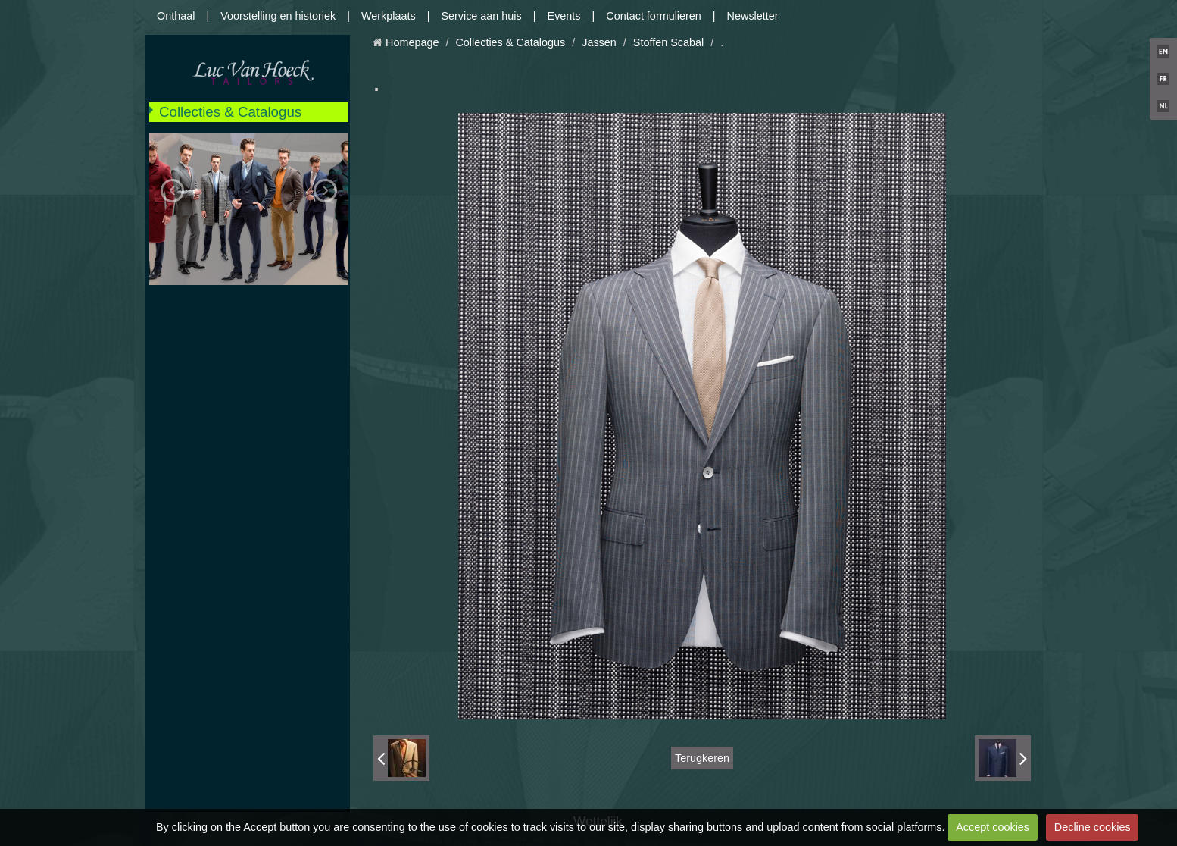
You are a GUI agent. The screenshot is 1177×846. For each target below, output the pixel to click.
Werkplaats (388, 16)
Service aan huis (481, 16)
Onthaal (176, 16)
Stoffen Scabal (668, 42)
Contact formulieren (653, 16)
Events (564, 16)
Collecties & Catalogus (230, 112)
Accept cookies (992, 827)
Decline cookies (1092, 827)
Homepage (412, 42)
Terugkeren (702, 758)
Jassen (599, 42)
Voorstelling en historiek (278, 16)
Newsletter (753, 16)
